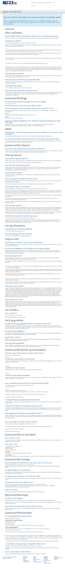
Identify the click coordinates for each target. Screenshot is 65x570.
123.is (28, 466)
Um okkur (33, 5)
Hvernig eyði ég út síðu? (13, 86)
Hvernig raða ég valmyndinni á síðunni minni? (21, 90)
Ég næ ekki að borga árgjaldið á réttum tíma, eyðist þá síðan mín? (28, 324)
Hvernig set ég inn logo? (13, 173)
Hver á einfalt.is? (11, 313)
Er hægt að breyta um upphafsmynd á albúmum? (22, 400)
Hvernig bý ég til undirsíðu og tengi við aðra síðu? (22, 80)
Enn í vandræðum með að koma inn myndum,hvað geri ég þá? (27, 383)
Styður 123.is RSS (11, 490)
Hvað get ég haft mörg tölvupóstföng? (18, 229)
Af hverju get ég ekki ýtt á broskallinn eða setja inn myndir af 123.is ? (29, 108)
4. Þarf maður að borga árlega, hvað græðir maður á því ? (25, 544)
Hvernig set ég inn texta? (14, 299)
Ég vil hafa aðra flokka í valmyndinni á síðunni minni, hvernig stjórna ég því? (31, 36)
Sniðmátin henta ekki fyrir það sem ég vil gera (21, 216)
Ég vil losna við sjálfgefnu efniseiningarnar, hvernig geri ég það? (27, 248)
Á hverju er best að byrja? (14, 498)
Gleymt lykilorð (26, 561)
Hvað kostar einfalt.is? (13, 337)
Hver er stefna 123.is (12, 438)
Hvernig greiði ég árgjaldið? (14, 343)
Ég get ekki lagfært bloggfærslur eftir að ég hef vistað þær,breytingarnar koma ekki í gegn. (33, 121)
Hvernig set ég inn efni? (13, 256)
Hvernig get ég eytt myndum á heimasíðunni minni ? (23, 413)
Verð (54, 2)
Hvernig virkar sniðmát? (13, 205)
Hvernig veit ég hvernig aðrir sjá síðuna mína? (21, 179)
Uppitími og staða (47, 563)
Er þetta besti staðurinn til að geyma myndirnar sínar (24, 406)
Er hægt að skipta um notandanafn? (18, 470)
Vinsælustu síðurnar (37, 561)
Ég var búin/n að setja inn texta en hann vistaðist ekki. (24, 242)
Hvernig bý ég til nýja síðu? (14, 73)
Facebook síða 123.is (58, 558)
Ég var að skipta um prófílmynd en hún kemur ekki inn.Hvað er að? (28, 463)
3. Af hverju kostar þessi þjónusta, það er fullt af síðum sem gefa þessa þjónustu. (33, 536)
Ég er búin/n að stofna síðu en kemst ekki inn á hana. (24, 506)
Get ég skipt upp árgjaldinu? (15, 331)
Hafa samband (47, 560)
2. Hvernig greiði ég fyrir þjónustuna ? (18, 516)
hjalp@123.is (28, 456)
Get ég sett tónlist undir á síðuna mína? (19, 482)
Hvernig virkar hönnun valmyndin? (17, 187)
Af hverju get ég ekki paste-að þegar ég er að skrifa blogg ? (25, 102)
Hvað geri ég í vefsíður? (13, 41)
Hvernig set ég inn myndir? (14, 286)
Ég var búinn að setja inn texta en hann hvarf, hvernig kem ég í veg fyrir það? (32, 139)
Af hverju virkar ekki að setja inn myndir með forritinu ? (24, 353)
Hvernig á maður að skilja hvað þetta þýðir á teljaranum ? (25, 149)
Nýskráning (40, 2)
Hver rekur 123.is (11, 444)
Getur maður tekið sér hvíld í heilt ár (18, 552)
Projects (55, 559)
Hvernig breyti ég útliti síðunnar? (16, 158)
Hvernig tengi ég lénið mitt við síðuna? (18, 234)
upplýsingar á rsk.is (18, 446)
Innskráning (33, 2)
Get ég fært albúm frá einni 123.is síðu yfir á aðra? (22, 476)
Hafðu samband (47, 2)
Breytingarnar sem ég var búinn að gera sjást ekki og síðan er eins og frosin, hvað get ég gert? (33, 133)
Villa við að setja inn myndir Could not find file (21, 422)
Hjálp (24, 559)
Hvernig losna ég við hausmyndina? (17, 165)
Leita (34, 558)
